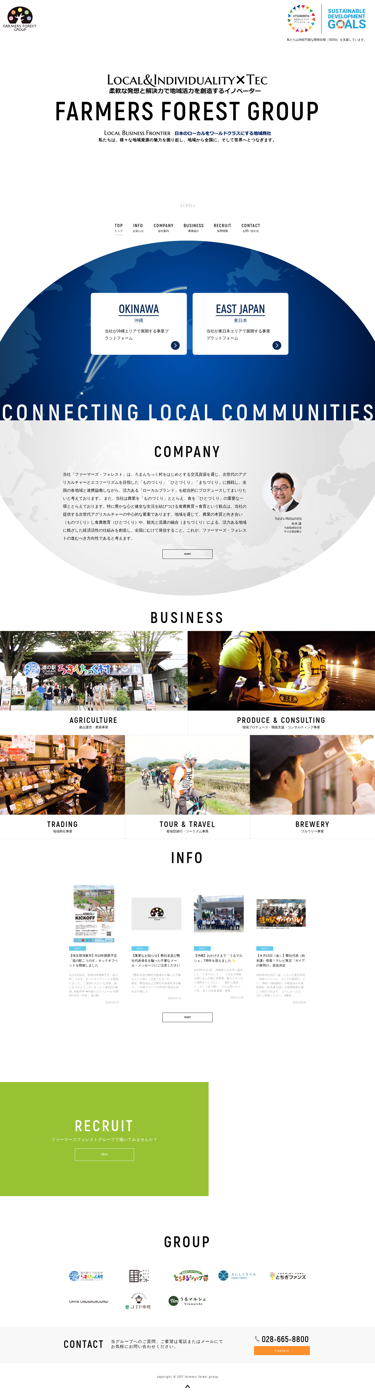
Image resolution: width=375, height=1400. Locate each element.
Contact (282, 1351)
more (187, 1017)
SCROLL (188, 205)
